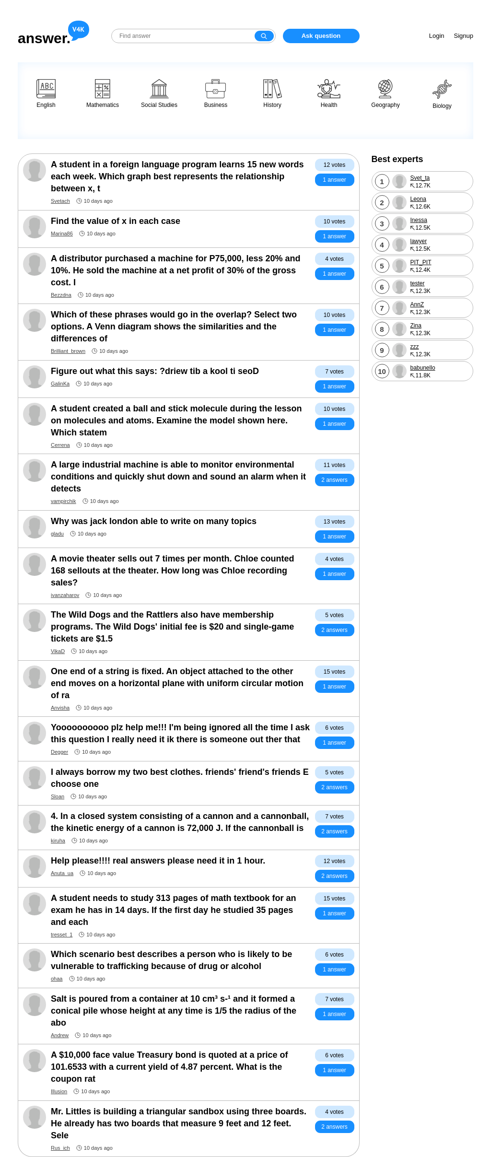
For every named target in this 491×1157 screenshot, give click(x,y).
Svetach (60, 201)
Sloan (57, 796)
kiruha (58, 840)
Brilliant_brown (68, 351)
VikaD (58, 651)
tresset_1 (61, 934)
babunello (422, 367)
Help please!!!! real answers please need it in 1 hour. (158, 860)
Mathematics (102, 93)
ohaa (56, 979)
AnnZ (417, 304)
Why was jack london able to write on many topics (154, 521)
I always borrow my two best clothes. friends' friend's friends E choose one (180, 778)
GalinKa (60, 383)
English (46, 93)
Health (328, 93)
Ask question (321, 35)
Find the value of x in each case (115, 221)
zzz (414, 346)
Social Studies (159, 93)
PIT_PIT (421, 262)
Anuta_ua (62, 873)
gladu (57, 534)
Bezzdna (61, 295)
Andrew (60, 1035)
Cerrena (60, 445)
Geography (385, 93)
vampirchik (63, 501)
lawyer (418, 241)
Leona (418, 199)
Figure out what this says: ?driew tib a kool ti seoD (155, 371)
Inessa (418, 220)
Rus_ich (60, 1148)
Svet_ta (420, 178)
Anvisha (60, 708)
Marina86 (62, 233)
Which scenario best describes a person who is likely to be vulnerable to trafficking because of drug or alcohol (171, 960)
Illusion (59, 1091)
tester (417, 283)
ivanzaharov (65, 595)
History (272, 93)
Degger (59, 752)
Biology (442, 94)
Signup (463, 35)
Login (436, 35)
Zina (415, 325)
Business (216, 93)
